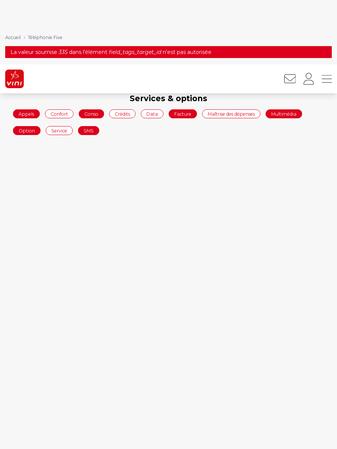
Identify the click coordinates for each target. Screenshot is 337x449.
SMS (89, 66)
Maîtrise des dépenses (231, 49)
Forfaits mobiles (141, 434)
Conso (91, 49)
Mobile (240, 434)
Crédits (122, 49)
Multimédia (284, 49)
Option (27, 66)
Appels (26, 49)
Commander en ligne (37, 434)
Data (152, 49)
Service (59, 66)
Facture (182, 49)
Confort (59, 49)
